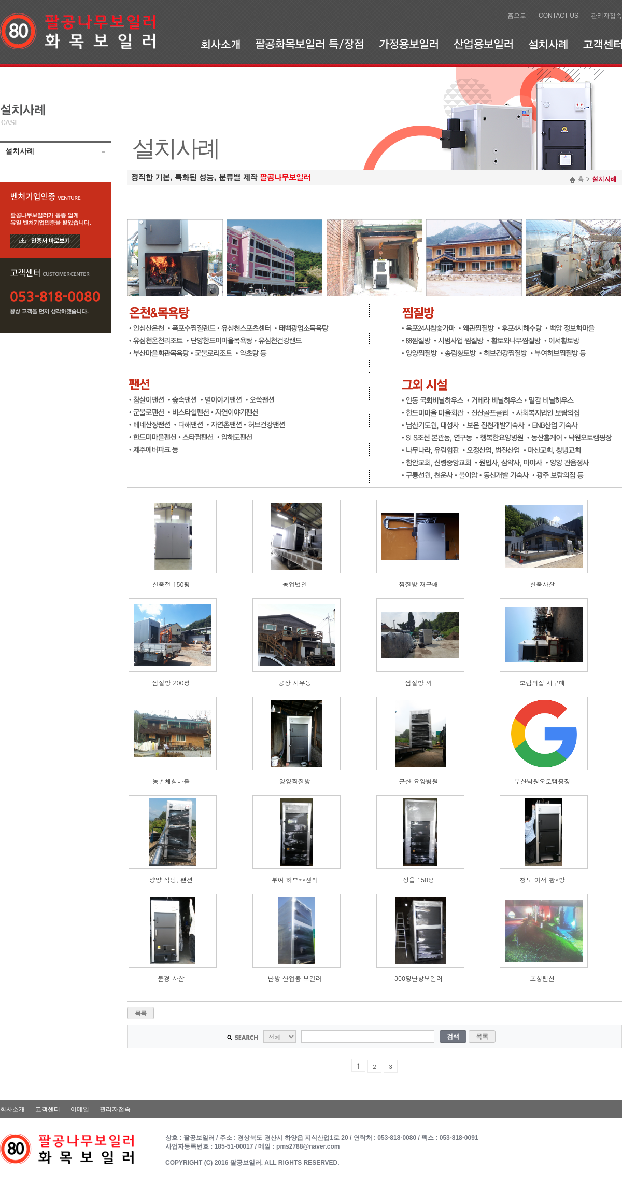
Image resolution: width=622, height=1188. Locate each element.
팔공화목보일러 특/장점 (309, 44)
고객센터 (602, 44)
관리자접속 (606, 15)
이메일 (79, 1109)
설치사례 (548, 44)
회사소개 (220, 44)
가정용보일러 (408, 44)
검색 (453, 1036)
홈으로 (516, 15)
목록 (141, 1013)
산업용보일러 (483, 44)
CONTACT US (558, 15)
